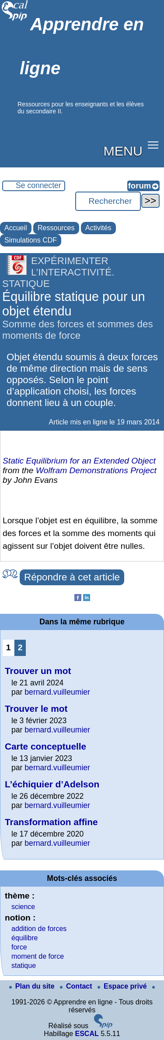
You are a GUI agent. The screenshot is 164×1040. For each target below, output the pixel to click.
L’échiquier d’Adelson (52, 784)
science (23, 906)
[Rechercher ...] (108, 201)
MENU (123, 150)
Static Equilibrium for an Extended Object (79, 460)
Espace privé (123, 986)
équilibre (24, 938)
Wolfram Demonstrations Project (96, 470)
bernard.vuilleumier (57, 692)
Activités (98, 228)
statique (23, 965)
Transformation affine (51, 822)
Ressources (56, 228)
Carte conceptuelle (45, 746)
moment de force (37, 956)
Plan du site (32, 986)
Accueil (15, 228)
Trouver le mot (36, 708)
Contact (77, 986)
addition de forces (38, 928)
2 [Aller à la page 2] (20, 647)
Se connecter (38, 185)
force (19, 947)
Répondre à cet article (72, 577)
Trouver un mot (38, 671)
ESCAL (86, 1033)
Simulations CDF (30, 240)
